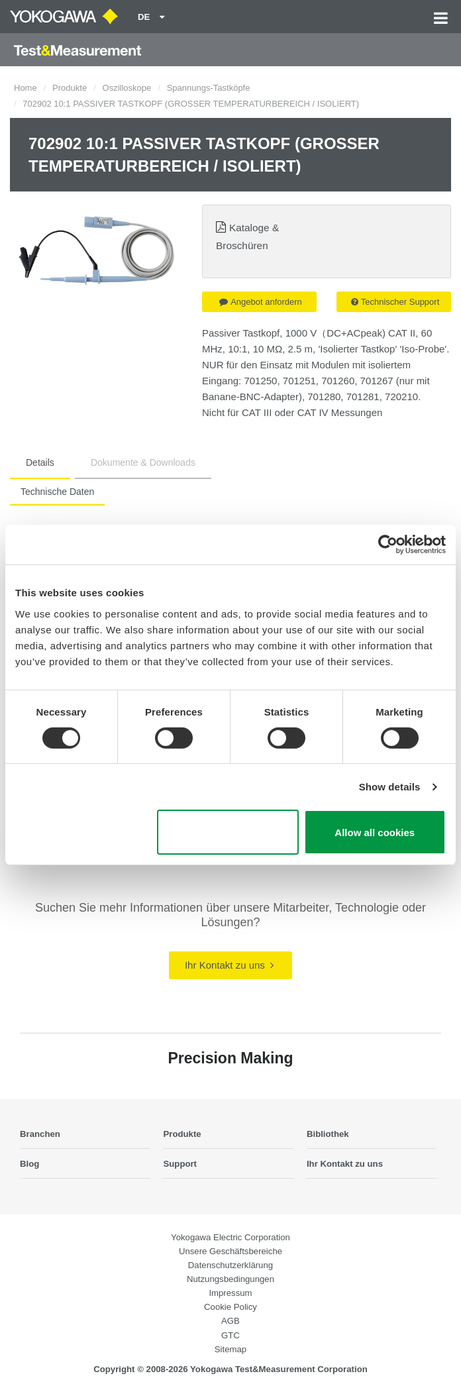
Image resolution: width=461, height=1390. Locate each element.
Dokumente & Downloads (143, 462)
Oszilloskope (127, 88)
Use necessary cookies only (227, 832)
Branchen (40, 1134)
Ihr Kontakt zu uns (229, 965)
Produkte (69, 88)
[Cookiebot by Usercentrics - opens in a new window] (388, 545)
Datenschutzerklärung (230, 1265)
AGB (230, 1321)
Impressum (230, 1293)
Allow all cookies (374, 832)
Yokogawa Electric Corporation (230, 1237)
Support (180, 1164)
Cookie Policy (230, 1307)
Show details (390, 786)
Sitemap (230, 1349)
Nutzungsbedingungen (230, 1279)
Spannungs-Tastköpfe (208, 88)
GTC (230, 1335)
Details (40, 462)
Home (25, 88)
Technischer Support (395, 302)
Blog (29, 1164)
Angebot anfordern (260, 302)
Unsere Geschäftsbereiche (230, 1251)
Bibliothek (328, 1134)
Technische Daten (57, 491)
